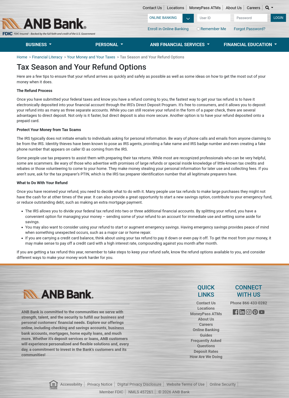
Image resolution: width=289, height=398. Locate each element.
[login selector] (171, 18)
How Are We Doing (206, 356)
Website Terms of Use (186, 384)
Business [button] (37, 44)
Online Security (223, 384)
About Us (234, 8)
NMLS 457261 (140, 392)
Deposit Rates (206, 351)
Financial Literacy (47, 57)
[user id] (214, 18)
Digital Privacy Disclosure (139, 384)
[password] (250, 18)
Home (22, 57)
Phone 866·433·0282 (248, 303)
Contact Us (152, 8)
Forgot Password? (249, 29)
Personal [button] (107, 44)
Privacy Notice (99, 384)
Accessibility (71, 384)
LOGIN (278, 18)
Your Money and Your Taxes (91, 57)
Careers (253, 8)
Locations (175, 8)
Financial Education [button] (248, 44)
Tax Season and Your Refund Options (152, 57)
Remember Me (213, 29)
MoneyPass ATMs (205, 8)
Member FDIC (111, 392)
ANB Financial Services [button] (178, 44)
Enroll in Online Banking (168, 29)
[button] (269, 8)
